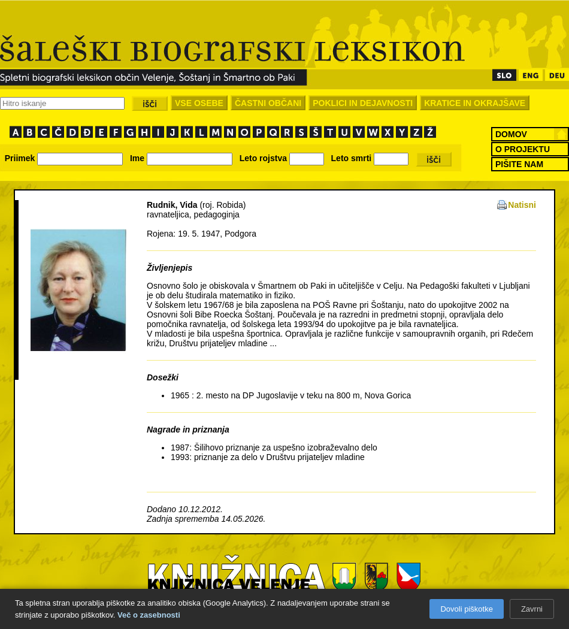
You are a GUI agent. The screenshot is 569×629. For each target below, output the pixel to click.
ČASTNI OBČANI (268, 103)
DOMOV (511, 134)
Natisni (522, 205)
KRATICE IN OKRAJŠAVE (474, 103)
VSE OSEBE (199, 103)
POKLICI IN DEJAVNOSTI (363, 103)
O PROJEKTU (522, 149)
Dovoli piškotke (466, 608)
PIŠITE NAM (519, 164)
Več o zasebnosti (148, 614)
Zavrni (532, 608)
